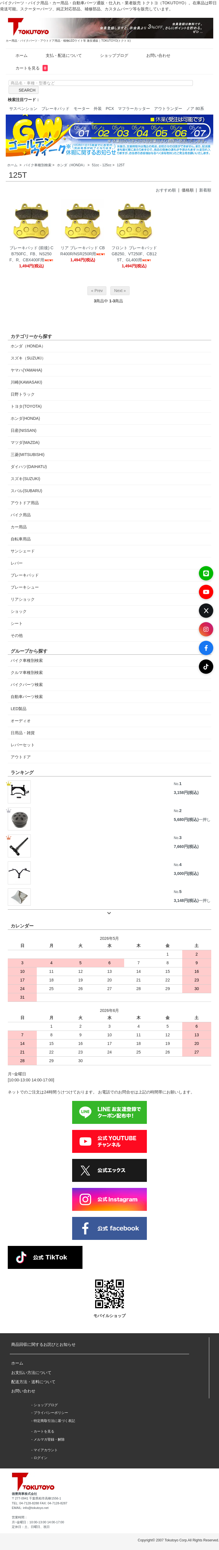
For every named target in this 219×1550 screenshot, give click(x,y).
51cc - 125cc (102, 165)
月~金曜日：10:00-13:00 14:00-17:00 (38, 1522)
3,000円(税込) (186, 873)
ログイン (40, 1458)
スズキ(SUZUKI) (25, 478)
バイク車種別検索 (37, 165)
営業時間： (20, 1517)
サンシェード (23, 551)
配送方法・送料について (33, 1381)
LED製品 (18, 708)
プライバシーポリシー (51, 1413)
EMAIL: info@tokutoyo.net (30, 1508)
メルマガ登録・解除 (49, 1439)
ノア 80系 (195, 108)
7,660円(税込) (186, 846)
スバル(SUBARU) (26, 490)
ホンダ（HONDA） (72, 165)
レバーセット (23, 745)
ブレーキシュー (25, 587)
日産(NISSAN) (23, 430)
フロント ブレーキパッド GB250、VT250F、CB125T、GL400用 (134, 254)
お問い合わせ (154, 55)
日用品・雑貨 (23, 732)
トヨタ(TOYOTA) (26, 406)
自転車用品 (21, 539)
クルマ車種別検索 (27, 672)
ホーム (17, 55)
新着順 (205, 190)
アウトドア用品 (25, 502)
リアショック (23, 599)
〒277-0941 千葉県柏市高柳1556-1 (36, 1498)
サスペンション (23, 108)
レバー (17, 563)
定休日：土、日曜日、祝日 (31, 1526)
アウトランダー (168, 108)
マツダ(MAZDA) (25, 442)
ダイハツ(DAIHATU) (29, 466)
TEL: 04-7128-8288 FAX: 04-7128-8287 (39, 1503)
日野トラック (23, 394)
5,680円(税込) (186, 819)
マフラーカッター (134, 108)
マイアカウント (46, 1450)
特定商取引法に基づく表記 (54, 1421)
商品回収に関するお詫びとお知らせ (43, 1344)
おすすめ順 (166, 190)
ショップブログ (110, 55)
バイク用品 (21, 515)
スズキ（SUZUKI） (28, 358)
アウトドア (21, 757)
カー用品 (19, 527)
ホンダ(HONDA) (25, 418)
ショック (19, 611)
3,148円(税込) (186, 900)
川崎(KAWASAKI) (26, 382)
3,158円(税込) (186, 792)
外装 (98, 108)
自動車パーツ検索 (27, 696)
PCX (110, 108)
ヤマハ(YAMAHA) (26, 370)
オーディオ (21, 720)
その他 (17, 635)
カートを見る (27, 68)
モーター (82, 108)
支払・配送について (59, 55)
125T (120, 165)
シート (17, 623)
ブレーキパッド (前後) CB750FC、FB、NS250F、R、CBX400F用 (31, 254)
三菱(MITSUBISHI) (27, 454)
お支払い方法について (31, 1372)
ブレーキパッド (55, 108)
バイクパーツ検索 (27, 684)
